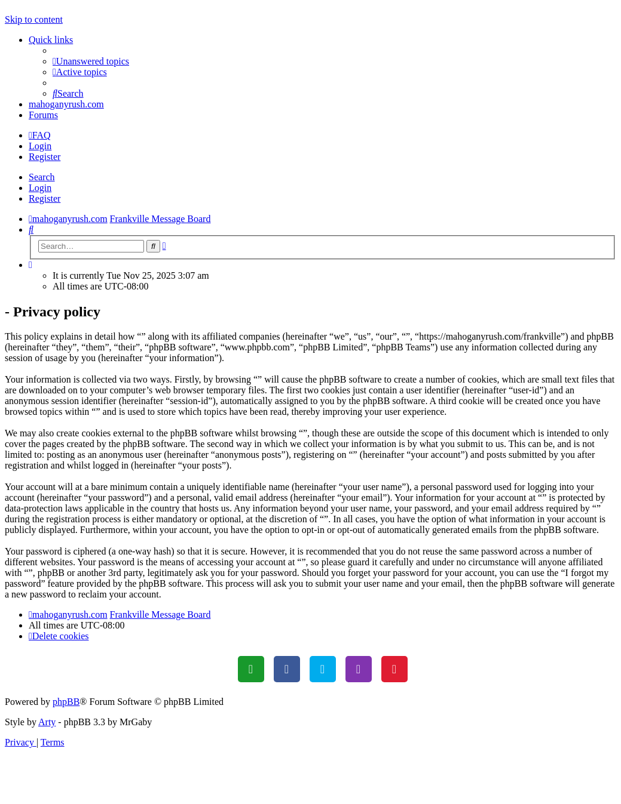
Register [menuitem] (44, 157)
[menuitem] (91, 61)
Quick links (51, 40)
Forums (43, 115)
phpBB (66, 702)
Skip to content (34, 19)
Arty (47, 722)
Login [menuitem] (40, 146)
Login (40, 188)
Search (42, 177)
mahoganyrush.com (66, 104)
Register (44, 198)
